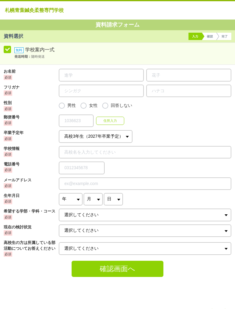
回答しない (121, 105)
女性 (93, 105)
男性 (71, 105)
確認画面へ (117, 269)
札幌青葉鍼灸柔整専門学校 (34, 10)
